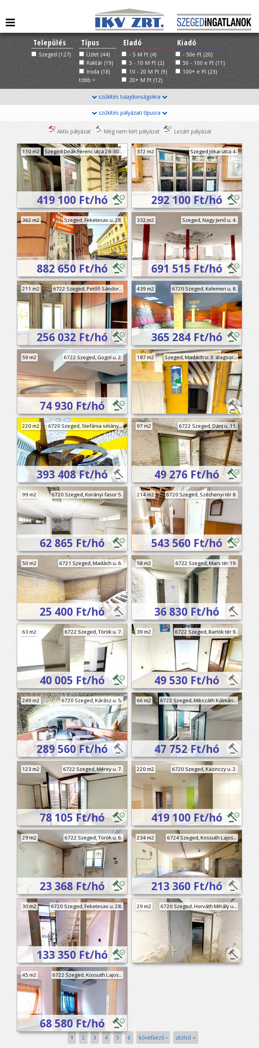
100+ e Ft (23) (200, 71)
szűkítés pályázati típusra (129, 112)
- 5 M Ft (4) (143, 54)
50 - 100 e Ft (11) (204, 62)
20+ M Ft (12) (146, 79)
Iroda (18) (98, 71)
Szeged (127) (55, 54)
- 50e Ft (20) (198, 54)
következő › (153, 1037)
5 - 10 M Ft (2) (146, 62)
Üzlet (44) (98, 54)
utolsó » (186, 1037)
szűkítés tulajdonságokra (129, 96)
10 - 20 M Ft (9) (148, 71)
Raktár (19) (99, 62)
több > (87, 79)
